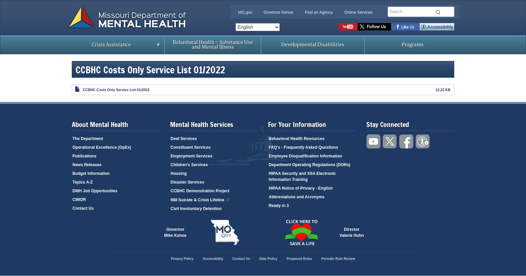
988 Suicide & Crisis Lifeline (200, 199)
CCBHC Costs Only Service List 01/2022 (116, 90)
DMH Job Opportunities (94, 191)
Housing (179, 173)
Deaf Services (184, 138)
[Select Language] (257, 27)
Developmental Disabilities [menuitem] (312, 45)
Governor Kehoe (278, 12)
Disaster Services (187, 182)
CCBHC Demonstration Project (200, 191)
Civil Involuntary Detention (196, 208)
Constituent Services (191, 147)
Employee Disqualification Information (305, 156)
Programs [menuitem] (413, 45)
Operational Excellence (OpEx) (101, 147)
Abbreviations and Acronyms (296, 197)
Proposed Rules (299, 259)
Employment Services (192, 156)
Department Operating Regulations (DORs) (309, 164)
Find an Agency (319, 12)
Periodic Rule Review (338, 259)
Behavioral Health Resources (296, 138)
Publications (84, 156)
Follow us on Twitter (374, 26)
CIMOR (79, 199)
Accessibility (437, 26)
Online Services (358, 12)
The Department (87, 138)
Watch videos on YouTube (348, 26)
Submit (438, 12)
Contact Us (83, 208)
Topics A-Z (82, 182)
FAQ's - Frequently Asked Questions (303, 147)
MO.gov (245, 12)
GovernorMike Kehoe (175, 232)
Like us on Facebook (405, 26)
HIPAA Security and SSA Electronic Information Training (302, 176)
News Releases (87, 164)
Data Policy (268, 259)
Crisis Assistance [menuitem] (113, 47)
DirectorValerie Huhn (351, 232)
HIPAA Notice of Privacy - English (301, 188)
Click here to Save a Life (301, 232)
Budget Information (91, 173)
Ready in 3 (279, 205)
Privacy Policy (182, 259)
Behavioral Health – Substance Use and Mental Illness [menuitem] (213, 45)
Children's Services (189, 164)
